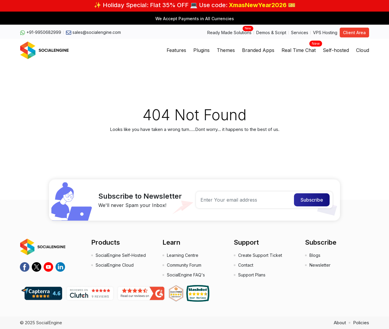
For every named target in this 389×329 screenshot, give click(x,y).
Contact (245, 265)
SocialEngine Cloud (115, 265)
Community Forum (184, 265)
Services (299, 32)
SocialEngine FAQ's (186, 274)
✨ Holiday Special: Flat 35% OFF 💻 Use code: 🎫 (194, 5)
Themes (226, 50)
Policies (361, 322)
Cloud (362, 50)
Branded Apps (258, 50)
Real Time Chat (299, 48)
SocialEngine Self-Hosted (121, 255)
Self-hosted (336, 50)
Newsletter (320, 265)
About (340, 322)
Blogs (314, 255)
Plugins (201, 50)
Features (176, 50)
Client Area (354, 32)
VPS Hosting (325, 32)
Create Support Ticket (260, 255)
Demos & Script (271, 32)
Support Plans (251, 274)
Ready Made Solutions (229, 32)
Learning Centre (182, 255)
